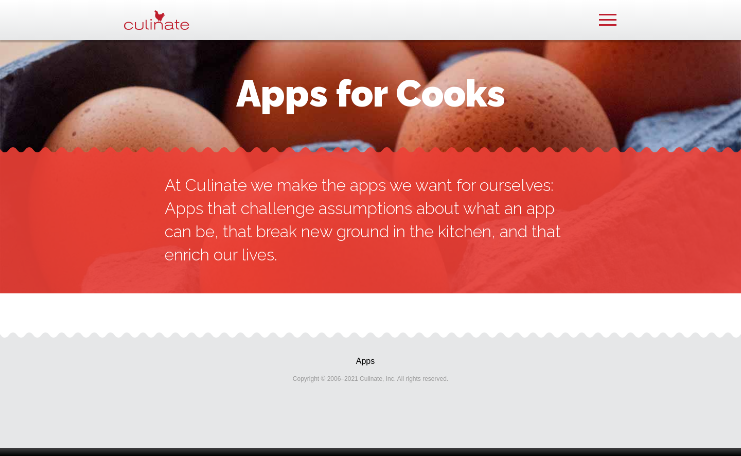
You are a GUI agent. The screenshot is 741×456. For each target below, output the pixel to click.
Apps (365, 361)
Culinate (156, 20)
